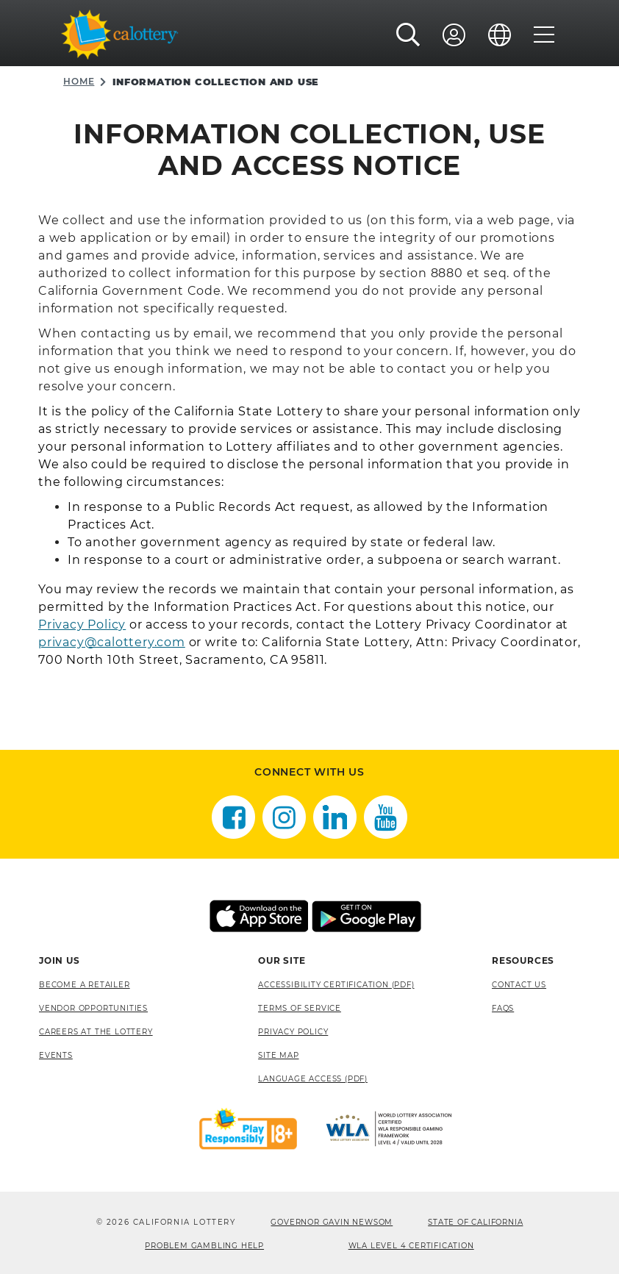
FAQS (503, 1008)
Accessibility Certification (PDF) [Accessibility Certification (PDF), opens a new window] (336, 985)
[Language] (500, 34)
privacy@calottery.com (111, 642)
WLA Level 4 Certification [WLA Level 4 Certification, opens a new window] (411, 1245)
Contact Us (519, 985)
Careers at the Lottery (96, 1032)
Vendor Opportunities (93, 1008)
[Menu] (544, 34)
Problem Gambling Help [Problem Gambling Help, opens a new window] (204, 1245)
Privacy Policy (82, 624)
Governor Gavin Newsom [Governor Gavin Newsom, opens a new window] (332, 1222)
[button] (408, 34)
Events (56, 1055)
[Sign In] (454, 34)
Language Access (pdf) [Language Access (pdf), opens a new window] (313, 1079)
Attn (430, 642)
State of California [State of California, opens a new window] (475, 1222)
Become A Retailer (84, 985)
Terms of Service (299, 1008)
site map (278, 1055)
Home (78, 81)
